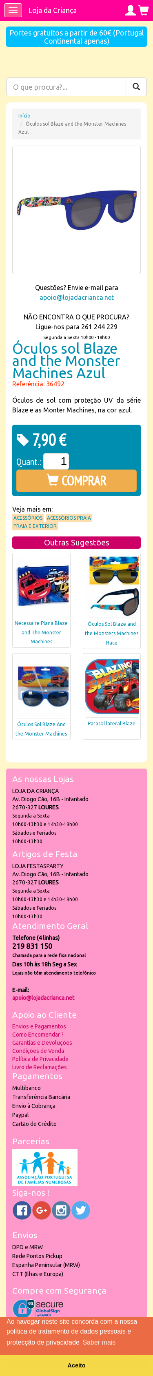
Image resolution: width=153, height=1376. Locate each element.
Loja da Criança (52, 10)
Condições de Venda (38, 1051)
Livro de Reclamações (39, 1067)
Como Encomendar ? (38, 1034)
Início (24, 115)
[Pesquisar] (136, 87)
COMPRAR (76, 480)
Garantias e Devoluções (42, 1042)
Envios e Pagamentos (39, 1026)
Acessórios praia (69, 518)
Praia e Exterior (35, 526)
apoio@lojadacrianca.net (77, 297)
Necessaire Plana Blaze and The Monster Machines (41, 632)
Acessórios (27, 518)
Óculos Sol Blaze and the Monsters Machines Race (111, 633)
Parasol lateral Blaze (111, 723)
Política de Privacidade (40, 1059)
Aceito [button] (77, 1365)
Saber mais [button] (98, 1342)
